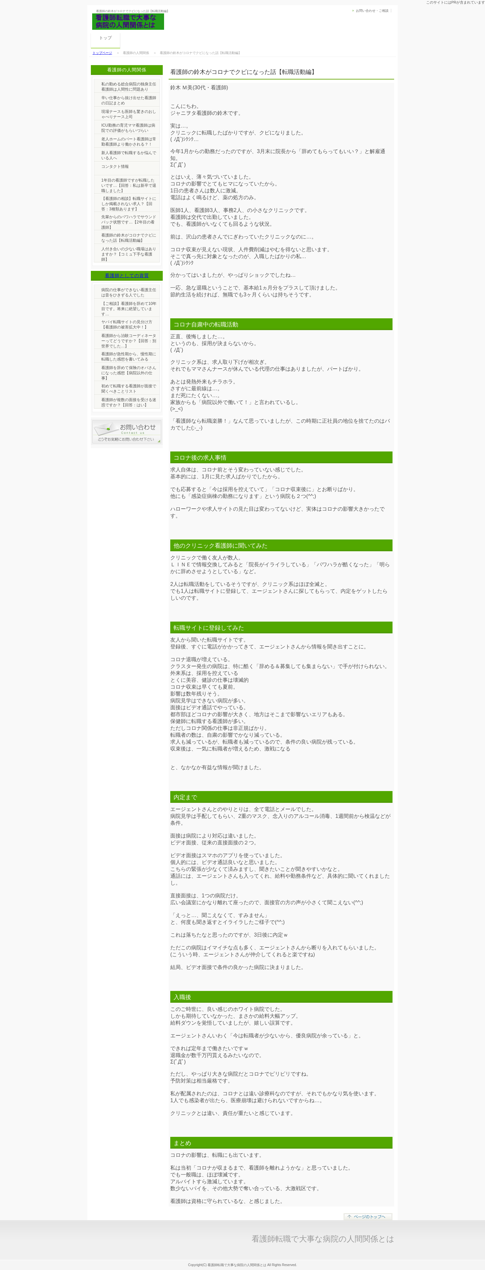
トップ (105, 37)
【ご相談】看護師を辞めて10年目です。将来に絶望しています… (129, 308)
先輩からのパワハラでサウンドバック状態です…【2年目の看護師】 (128, 222)
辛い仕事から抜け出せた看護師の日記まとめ (128, 100)
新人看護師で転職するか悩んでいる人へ (128, 155)
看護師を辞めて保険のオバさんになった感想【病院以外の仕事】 (128, 372)
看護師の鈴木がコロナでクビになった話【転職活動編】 (128, 238)
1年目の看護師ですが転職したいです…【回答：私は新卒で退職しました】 (128, 185)
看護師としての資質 (127, 275)
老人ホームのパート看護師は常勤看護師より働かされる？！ (128, 142)
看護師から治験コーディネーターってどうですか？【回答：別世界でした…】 (128, 340)
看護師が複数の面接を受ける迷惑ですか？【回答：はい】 (128, 402)
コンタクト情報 (115, 166)
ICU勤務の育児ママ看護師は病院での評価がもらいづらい (128, 128)
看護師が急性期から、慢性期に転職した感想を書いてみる (128, 357)
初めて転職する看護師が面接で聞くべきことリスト (128, 389)
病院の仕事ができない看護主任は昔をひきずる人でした (128, 292)
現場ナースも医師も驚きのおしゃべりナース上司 (128, 114)
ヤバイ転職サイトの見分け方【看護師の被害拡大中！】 (126, 324)
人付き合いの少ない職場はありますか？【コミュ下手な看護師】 (128, 254)
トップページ (102, 53)
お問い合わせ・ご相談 (372, 10)
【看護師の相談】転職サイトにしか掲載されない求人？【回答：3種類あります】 (128, 203)
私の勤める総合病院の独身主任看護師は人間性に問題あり (128, 87)
